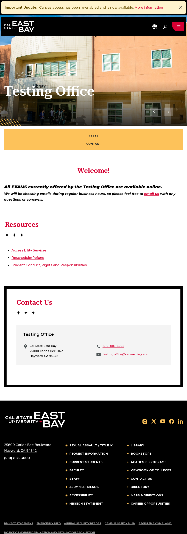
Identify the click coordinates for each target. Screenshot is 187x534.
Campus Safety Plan (120, 508)
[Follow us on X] (153, 406)
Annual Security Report (82, 508)
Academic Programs (148, 446)
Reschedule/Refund (27, 242)
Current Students (86, 446)
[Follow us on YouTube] (162, 406)
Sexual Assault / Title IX (91, 430)
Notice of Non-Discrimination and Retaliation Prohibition (49, 517)
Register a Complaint (155, 508)
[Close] (181, 7)
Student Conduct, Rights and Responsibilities (49, 250)
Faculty (76, 455)
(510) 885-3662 (113, 330)
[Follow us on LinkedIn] (180, 406)
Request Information (88, 438)
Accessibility (81, 480)
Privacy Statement (18, 508)
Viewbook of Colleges (151, 455)
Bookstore (141, 438)
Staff (74, 463)
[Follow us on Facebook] (171, 406)
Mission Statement (86, 488)
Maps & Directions (147, 480)
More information (149, 7)
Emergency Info (49, 508)
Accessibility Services (29, 235)
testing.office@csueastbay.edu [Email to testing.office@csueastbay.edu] (125, 339)
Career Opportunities (150, 488)
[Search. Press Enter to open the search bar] (165, 27)
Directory (140, 472)
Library (137, 430)
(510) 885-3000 (17, 443)
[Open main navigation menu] (178, 26)
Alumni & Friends (84, 472)
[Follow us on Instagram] (144, 406)
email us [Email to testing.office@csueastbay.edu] (151, 179)
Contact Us (141, 463)
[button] (154, 26)
